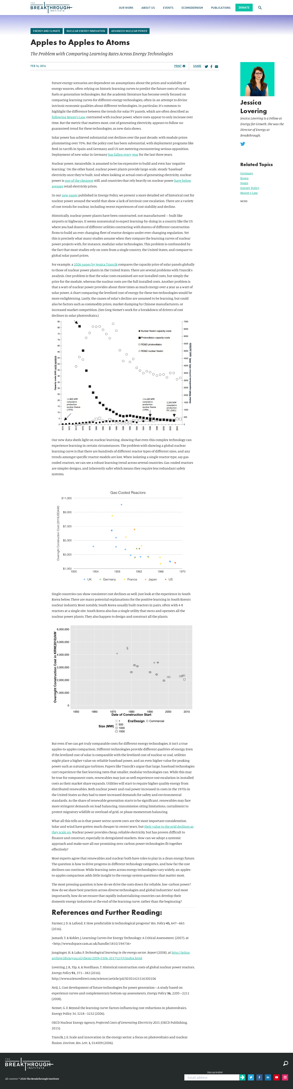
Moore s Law (249, 193)
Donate (244, 7)
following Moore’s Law (68, 117)
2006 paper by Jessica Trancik (95, 264)
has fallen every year (123, 154)
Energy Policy (249, 188)
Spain (244, 183)
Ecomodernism (192, 7)
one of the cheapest (79, 180)
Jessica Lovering (253, 106)
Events (168, 7)
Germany (246, 173)
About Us (148, 7)
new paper (70, 195)
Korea (244, 178)
